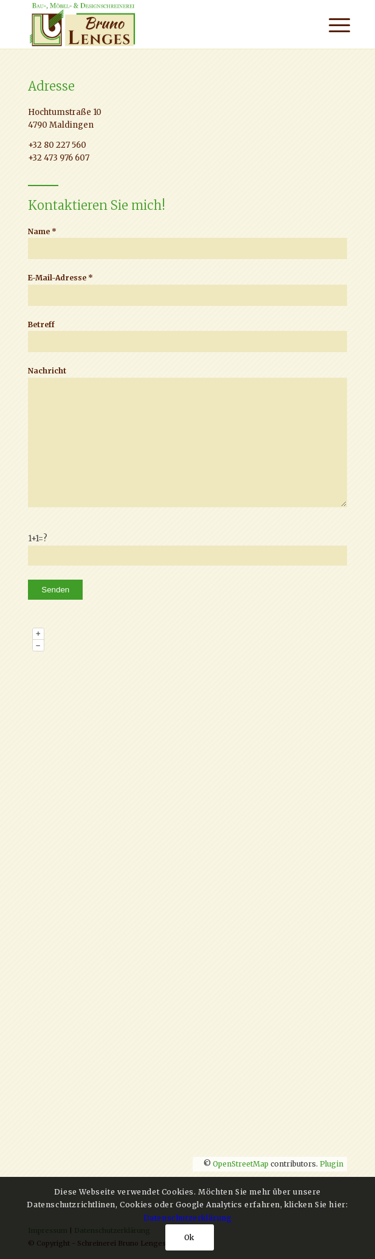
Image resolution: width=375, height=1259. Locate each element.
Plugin (330, 1163)
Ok (189, 1237)
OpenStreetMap (241, 1163)
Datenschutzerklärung (187, 1218)
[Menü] (330, 25)
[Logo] (155, 24)
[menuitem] (330, 25)
